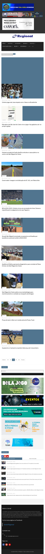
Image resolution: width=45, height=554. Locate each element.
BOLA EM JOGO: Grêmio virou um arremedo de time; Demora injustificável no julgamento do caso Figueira (21, 209)
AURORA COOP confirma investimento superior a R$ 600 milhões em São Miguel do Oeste (25, 489)
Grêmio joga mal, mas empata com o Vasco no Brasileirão (19, 102)
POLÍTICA (32, 43)
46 (13, 359)
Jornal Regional (9, 525)
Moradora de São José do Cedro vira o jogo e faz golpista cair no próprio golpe (21, 125)
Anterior (4, 359)
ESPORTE (25, 43)
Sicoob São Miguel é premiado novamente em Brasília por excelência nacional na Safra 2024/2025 (20, 237)
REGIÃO (16, 46)
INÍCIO (3, 43)
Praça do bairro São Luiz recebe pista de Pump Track (18, 320)
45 (10, 359)
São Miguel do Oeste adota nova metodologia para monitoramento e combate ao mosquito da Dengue (18, 293)
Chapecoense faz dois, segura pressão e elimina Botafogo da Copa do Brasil (22, 495)
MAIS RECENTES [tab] (12, 458)
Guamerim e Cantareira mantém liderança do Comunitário (20, 348)
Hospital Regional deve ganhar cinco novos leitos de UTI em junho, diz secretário (23, 463)
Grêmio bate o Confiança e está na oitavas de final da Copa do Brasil (20, 484)
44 (7, 359)
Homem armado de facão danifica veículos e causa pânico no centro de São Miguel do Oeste (20, 153)
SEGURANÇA (23, 46)
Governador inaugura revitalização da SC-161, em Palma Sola (20, 180)
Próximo (23, 359)
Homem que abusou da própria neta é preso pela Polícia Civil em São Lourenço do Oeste (24, 479)
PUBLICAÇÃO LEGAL (6, 46)
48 (18, 359)
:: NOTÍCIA (10, 43)
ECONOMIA (17, 43)
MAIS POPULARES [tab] (32, 458)
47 (16, 359)
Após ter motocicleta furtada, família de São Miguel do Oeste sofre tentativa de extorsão (24, 474)
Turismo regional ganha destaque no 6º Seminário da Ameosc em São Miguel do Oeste (24, 468)
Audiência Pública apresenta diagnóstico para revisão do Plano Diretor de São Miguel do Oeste (21, 265)
